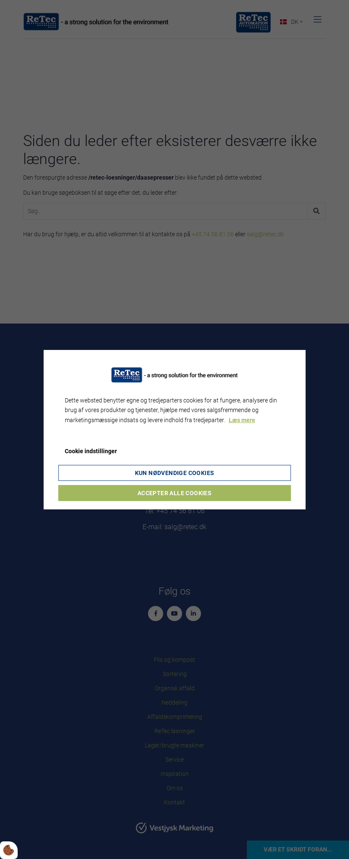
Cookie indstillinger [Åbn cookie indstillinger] (91, 451)
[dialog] (175, 429)
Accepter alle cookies (174, 493)
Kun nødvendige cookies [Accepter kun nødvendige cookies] (174, 473)
